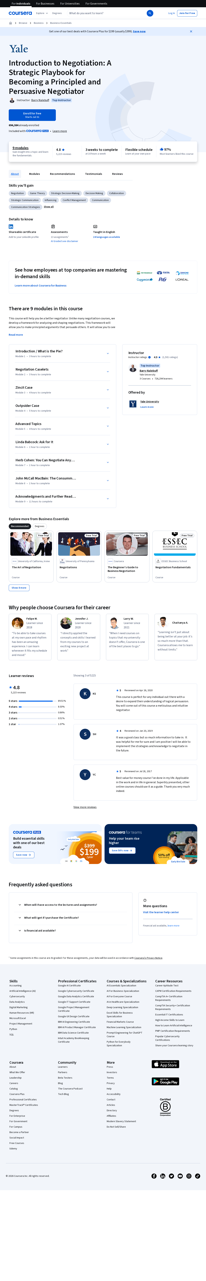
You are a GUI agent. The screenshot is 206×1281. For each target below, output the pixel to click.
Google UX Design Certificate (73, 1016)
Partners (62, 1072)
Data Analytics (17, 1002)
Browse (23, 23)
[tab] (20, 526)
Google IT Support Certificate (74, 1002)
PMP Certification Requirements (172, 1031)
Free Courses (16, 1143)
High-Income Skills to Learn (169, 1020)
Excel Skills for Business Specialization (120, 1014)
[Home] (10, 23)
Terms (110, 1078)
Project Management (20, 1024)
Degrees (14, 1110)
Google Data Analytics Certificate (76, 996)
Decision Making (94, 193)
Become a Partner (19, 1132)
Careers (13, 1083)
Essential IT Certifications (169, 1014)
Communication (100, 200)
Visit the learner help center (161, 912)
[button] (57, 13)
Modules (34, 174)
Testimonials (93, 174)
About (15, 174)
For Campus (15, 1127)
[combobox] (103, 13)
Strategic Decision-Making (65, 193)
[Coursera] (20, 13)
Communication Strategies (25, 207)
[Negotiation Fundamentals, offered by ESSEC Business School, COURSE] (174, 567)
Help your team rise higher (124, 840)
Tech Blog (63, 1094)
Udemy (13, 1148)
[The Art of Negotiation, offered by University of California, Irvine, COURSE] (31, 567)
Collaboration (116, 193)
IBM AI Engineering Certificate (74, 1022)
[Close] (191, 31)
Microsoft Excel (17, 1018)
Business (39, 23)
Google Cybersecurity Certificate (76, 991)
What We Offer (17, 1072)
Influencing (51, 200)
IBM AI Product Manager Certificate (77, 1027)
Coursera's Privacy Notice (148, 958)
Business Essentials (61, 23)
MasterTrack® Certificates (23, 1105)
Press (110, 1067)
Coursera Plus (17, 1094)
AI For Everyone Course (119, 996)
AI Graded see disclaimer (64, 241)
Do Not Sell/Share (116, 1127)
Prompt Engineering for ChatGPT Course (124, 1034)
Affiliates (111, 1116)
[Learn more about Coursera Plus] (60, 131)
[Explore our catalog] (42, 13)
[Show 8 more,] (19, 588)
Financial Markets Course (120, 1022)
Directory (112, 1110)
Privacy (111, 1083)
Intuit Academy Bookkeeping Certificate (73, 1040)
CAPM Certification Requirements (173, 991)
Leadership (15, 1078)
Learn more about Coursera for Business (40, 286)
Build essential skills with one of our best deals (29, 843)
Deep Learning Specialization (122, 1007)
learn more (173, 926)
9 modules (21, 148)
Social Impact (16, 1138)
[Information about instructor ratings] (149, 357)
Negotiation (17, 193)
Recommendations (62, 174)
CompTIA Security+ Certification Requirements (172, 1007)
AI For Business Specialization (123, 991)
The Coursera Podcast (70, 1089)
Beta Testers (65, 1078)
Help (109, 1089)
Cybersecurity (17, 996)
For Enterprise (17, 1116)
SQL (11, 1034)
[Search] (150, 13)
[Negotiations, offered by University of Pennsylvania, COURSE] (79, 567)
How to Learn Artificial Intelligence (173, 1025)
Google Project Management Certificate (73, 1009)
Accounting (15, 985)
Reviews (117, 174)
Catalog (13, 1089)
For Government (18, 1121)
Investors (112, 1072)
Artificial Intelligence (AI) (22, 991)
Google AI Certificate (69, 985)
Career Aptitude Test (166, 985)
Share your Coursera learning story (174, 1045)
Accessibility (114, 1094)
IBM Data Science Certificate (73, 1033)
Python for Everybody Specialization (119, 1043)
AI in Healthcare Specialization (123, 1002)
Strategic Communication (25, 200)
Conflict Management (74, 200)
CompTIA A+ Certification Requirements (168, 998)
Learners (63, 1067)
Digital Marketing (18, 1007)
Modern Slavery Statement (121, 1121)
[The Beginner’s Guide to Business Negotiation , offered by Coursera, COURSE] (127, 569)
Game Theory (37, 193)
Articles (111, 1105)
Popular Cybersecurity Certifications (167, 1038)
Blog (60, 1083)
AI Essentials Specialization (121, 985)
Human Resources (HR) (21, 1013)
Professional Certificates (23, 1099)
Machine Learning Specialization (124, 1027)
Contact (111, 1099)
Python (13, 1029)
